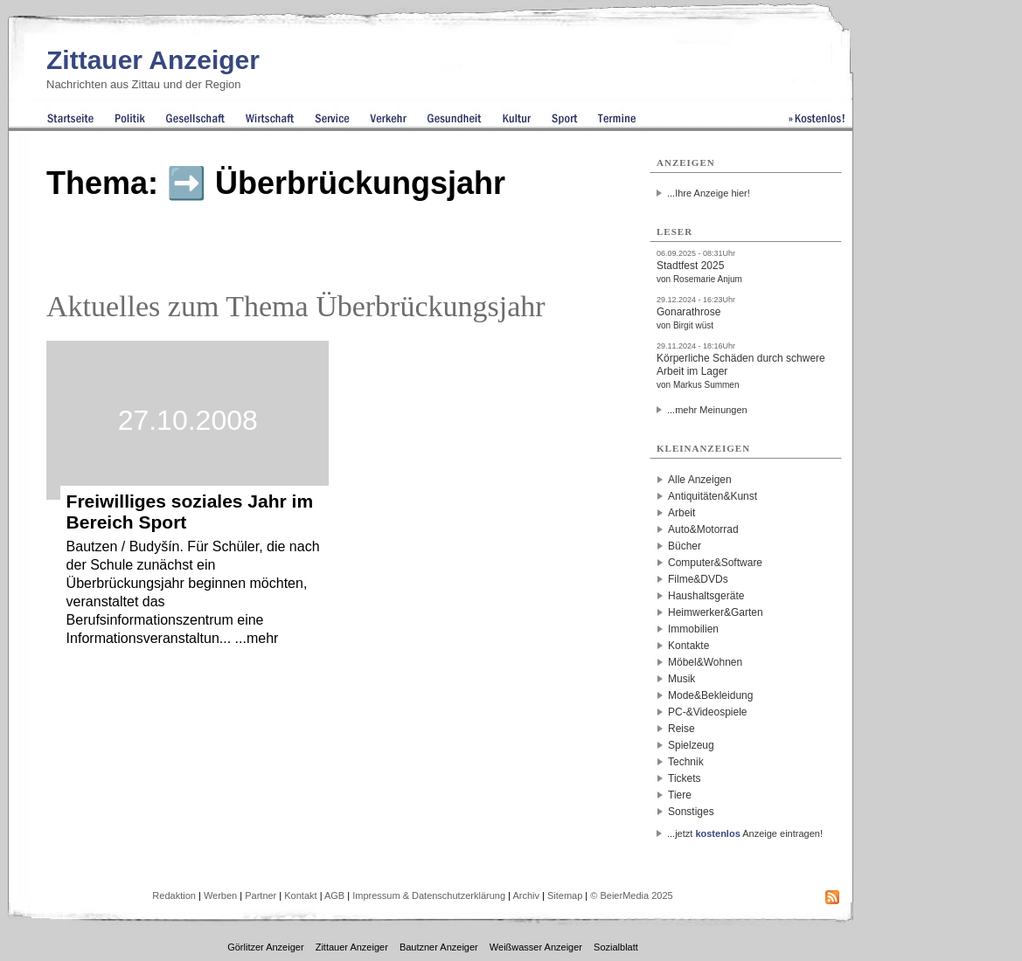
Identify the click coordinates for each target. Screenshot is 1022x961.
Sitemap (564, 895)
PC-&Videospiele (707, 712)
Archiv (525, 895)
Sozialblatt (616, 947)
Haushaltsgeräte (706, 595)
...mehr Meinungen (707, 409)
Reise (681, 728)
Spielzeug (691, 745)
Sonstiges (691, 811)
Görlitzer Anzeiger (265, 947)
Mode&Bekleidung (710, 695)
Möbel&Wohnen (705, 662)
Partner (260, 895)
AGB (334, 895)
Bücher (684, 546)
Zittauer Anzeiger (153, 60)
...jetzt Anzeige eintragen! (745, 833)
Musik (681, 678)
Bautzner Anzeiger (439, 947)
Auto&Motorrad (703, 529)
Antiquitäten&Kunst (712, 496)
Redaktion (174, 895)
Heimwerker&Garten (715, 612)
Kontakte (688, 645)
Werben (220, 895)
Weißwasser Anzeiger (536, 947)
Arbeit (681, 512)
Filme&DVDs (698, 579)
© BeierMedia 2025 (631, 895)
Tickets (684, 778)
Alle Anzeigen (700, 479)
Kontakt (300, 895)
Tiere (680, 795)
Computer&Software (715, 562)
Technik (686, 761)
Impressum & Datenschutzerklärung (428, 895)
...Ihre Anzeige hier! (708, 193)
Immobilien (693, 629)
